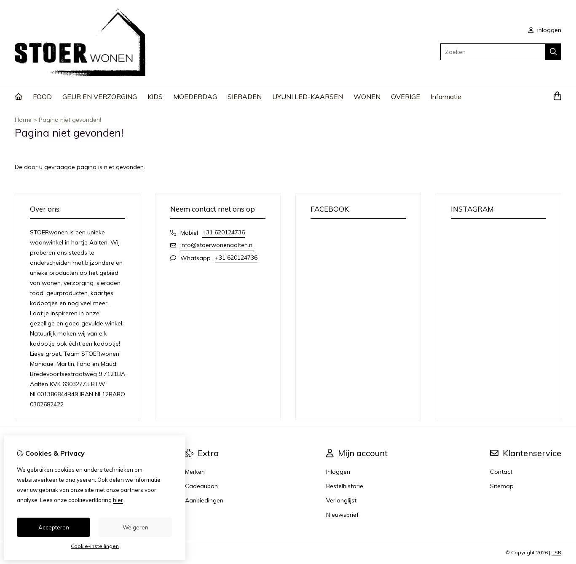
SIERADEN (245, 96)
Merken (195, 471)
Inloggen (338, 471)
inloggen (544, 30)
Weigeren (135, 527)
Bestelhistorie (344, 486)
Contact (501, 471)
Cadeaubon (201, 486)
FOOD (42, 96)
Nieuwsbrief (342, 514)
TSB (556, 552)
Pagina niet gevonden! (70, 120)
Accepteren (53, 527)
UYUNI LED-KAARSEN (307, 96)
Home (23, 120)
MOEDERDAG (195, 96)
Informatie (446, 96)
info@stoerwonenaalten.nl (217, 245)
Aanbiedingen (204, 500)
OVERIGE (405, 96)
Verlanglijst (341, 500)
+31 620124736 (223, 232)
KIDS (155, 96)
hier (118, 500)
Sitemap (502, 486)
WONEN (367, 96)
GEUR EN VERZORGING (99, 96)
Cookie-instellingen (95, 546)
